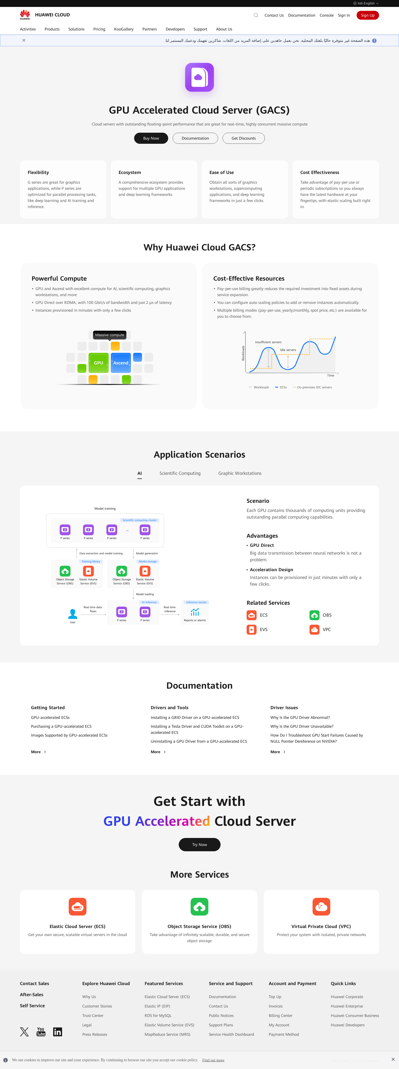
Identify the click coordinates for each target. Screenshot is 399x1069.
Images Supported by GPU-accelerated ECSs (69, 735)
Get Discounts (244, 138)
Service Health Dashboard (231, 1034)
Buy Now (151, 138)
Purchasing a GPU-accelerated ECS (61, 726)
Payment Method (284, 1034)
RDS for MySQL (158, 1015)
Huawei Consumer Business (355, 1015)
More (39, 752)
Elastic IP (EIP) (157, 1006)
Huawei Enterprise (347, 1006)
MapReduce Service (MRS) (168, 1034)
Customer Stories (97, 1006)
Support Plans (221, 1025)
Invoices (276, 1006)
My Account (279, 1025)
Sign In (344, 15)
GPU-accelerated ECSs (50, 717)
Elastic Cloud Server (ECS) (167, 996)
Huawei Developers (348, 1025)
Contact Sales (34, 983)
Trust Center (92, 1015)
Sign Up (368, 15)
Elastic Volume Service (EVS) (170, 1025)
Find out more (213, 1060)
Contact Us (274, 15)
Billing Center (280, 1015)
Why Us (89, 996)
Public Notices (221, 1015)
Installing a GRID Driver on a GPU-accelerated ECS (195, 717)
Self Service (32, 1005)
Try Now (199, 844)
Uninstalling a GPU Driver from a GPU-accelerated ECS (199, 741)
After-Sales (31, 994)
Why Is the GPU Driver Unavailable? (302, 726)
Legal (87, 1025)
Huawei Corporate (347, 996)
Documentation (301, 15)
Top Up (275, 996)
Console (327, 15)
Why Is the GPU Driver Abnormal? (300, 717)
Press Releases (94, 1034)
